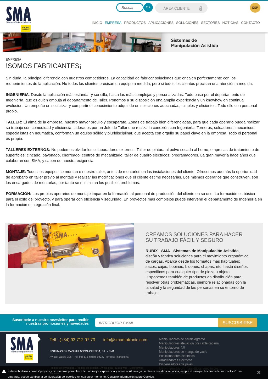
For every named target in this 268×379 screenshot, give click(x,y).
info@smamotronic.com (125, 340)
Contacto (250, 23)
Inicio (97, 23)
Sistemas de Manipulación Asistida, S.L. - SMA (81, 351)
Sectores (210, 23)
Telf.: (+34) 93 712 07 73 (72, 340)
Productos (135, 23)
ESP (255, 7)
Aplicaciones (161, 23)
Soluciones (187, 23)
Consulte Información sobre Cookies (130, 376)
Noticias (230, 23)
